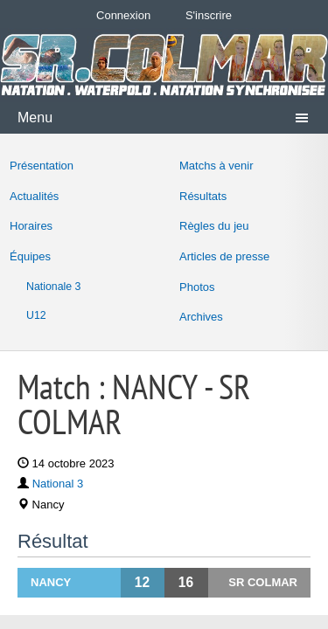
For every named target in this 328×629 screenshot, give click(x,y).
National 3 (58, 483)
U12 (36, 315)
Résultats (203, 196)
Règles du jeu (214, 225)
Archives (201, 316)
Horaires (31, 225)
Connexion (123, 15)
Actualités (34, 196)
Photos (196, 287)
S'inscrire (208, 15)
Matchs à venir (216, 165)
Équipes (30, 256)
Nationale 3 (53, 286)
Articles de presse (224, 256)
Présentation (41, 165)
